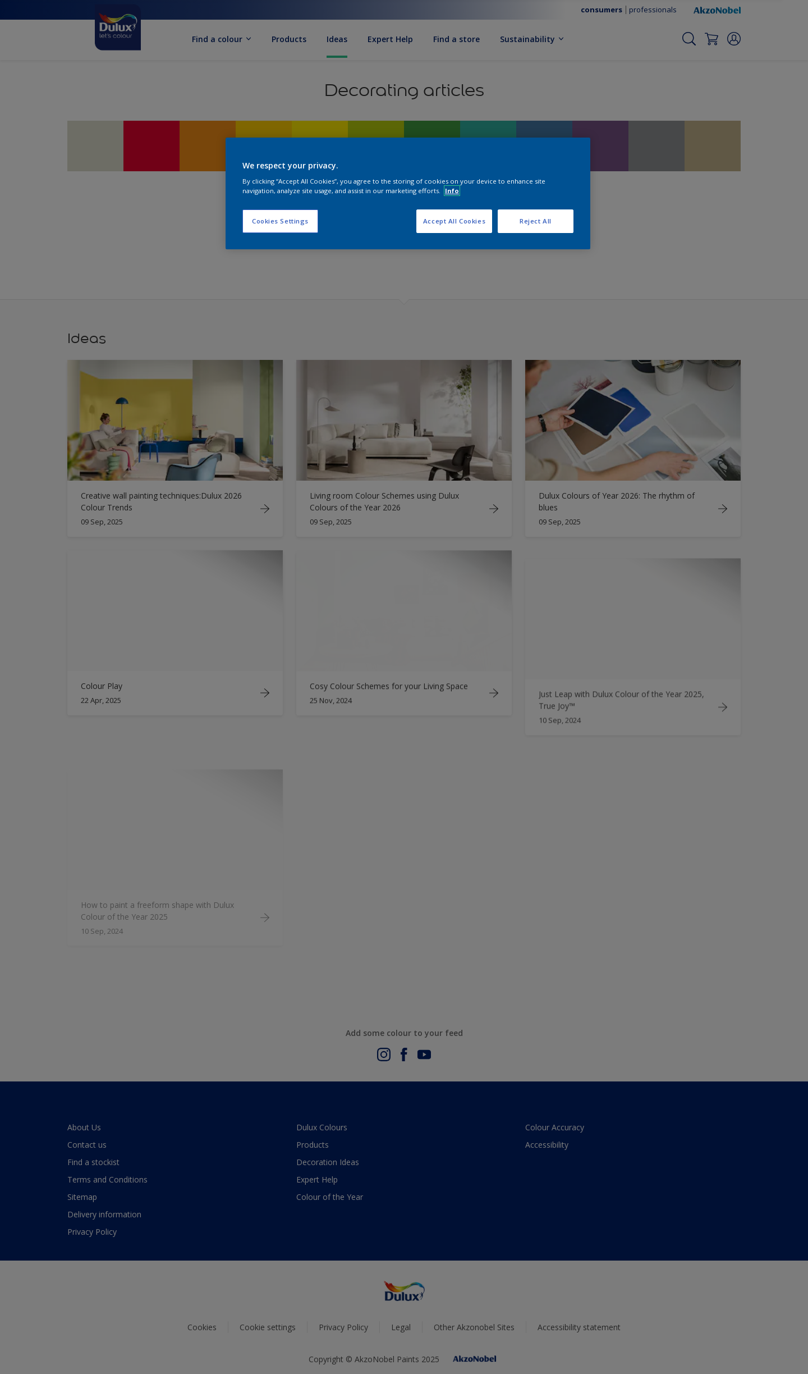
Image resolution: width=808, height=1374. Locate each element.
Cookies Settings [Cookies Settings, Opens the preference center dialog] (280, 221)
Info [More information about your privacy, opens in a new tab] (452, 190)
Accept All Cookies (454, 221)
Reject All (536, 221)
